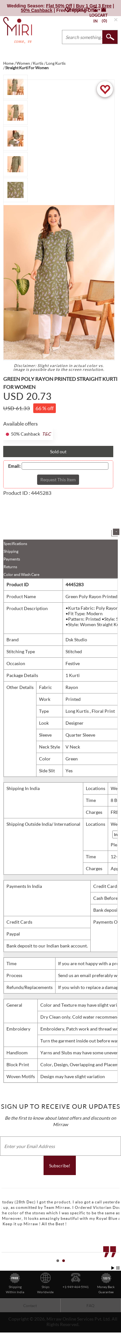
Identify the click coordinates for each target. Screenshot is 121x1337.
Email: (14, 466)
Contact (30, 1305)
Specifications (15, 543)
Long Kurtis (78, 711)
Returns (10, 566)
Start (113, 1268)
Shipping (11, 551)
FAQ (90, 1305)
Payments (12, 559)
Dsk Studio (76, 639)
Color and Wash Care (21, 574)
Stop (117, 1268)
